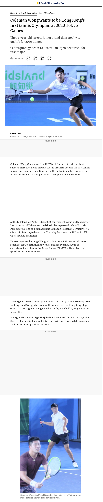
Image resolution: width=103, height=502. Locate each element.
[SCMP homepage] (50, 3)
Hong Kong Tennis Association (23, 13)
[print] (49, 58)
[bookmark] (35, 58)
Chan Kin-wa (15, 133)
